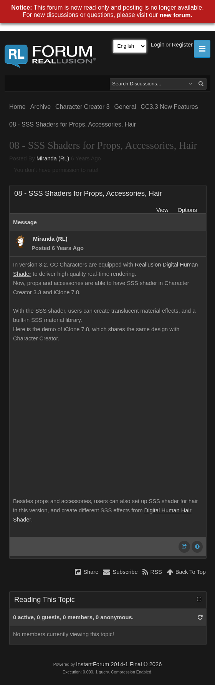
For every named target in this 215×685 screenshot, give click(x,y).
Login (158, 45)
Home (17, 106)
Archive (40, 106)
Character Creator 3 (82, 106)
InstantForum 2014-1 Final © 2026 (119, 664)
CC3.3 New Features (169, 106)
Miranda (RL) (52, 158)
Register (182, 45)
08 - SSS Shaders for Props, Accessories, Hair (72, 124)
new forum (175, 15)
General (125, 106)
